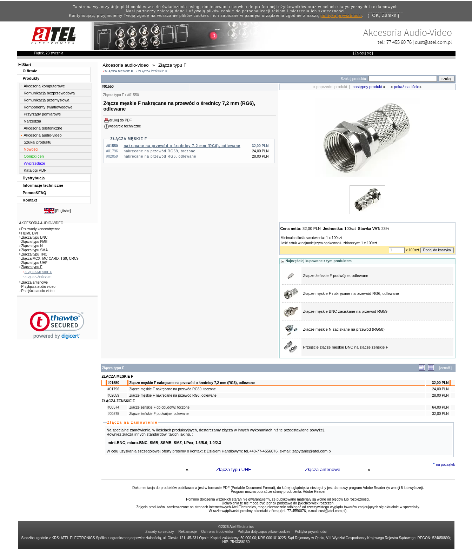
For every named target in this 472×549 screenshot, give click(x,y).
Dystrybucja (34, 178)
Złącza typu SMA (33, 250)
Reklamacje (187, 532)
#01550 (113, 383)
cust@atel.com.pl (433, 42)
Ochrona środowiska (217, 532)
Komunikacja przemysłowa (46, 100)
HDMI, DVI (28, 233)
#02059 (113, 395)
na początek (445, 465)
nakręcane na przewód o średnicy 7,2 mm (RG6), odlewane (182, 146)
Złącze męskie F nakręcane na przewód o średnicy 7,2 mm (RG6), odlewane (191, 383)
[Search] (402, 79)
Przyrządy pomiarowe (42, 114)
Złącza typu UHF (233, 469)
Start (26, 64)
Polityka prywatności (311, 532)
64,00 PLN (440, 407)
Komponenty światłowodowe (48, 107)
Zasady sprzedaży (159, 532)
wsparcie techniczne (125, 126)
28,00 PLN (440, 395)
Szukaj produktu (38, 142)
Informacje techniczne (43, 185)
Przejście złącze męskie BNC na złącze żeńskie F (345, 347)
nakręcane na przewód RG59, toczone (160, 151)
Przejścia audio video (37, 291)
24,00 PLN (440, 389)
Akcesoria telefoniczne (43, 128)
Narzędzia (32, 121)
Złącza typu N (31, 246)
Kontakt (30, 200)
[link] (57, 325)
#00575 (113, 414)
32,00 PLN (440, 383)
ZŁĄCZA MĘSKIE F (119, 71)
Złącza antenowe (322, 469)
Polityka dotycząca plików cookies (264, 532)
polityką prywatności (341, 15)
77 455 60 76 (399, 42)
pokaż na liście (406, 87)
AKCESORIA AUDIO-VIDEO (41, 223)
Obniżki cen (34, 156)
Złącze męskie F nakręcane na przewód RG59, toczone (172, 389)
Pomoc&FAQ (34, 193)
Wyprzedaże (34, 163)
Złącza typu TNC (33, 254)
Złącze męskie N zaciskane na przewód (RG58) (344, 329)
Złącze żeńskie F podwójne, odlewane (335, 275)
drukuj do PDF (120, 120)
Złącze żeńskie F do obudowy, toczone (159, 407)
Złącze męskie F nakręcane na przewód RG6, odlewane (351, 293)
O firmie (30, 71)
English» (62, 211)
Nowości (31, 149)
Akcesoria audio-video (43, 135)
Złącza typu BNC (33, 237)
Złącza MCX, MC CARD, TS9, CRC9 (49, 258)
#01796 (113, 389)
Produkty (31, 78)
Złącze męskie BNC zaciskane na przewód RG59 (345, 311)
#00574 (113, 407)
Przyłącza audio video (37, 287)
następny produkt (367, 87)
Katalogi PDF (35, 170)
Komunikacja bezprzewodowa (49, 93)
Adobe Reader (314, 492)
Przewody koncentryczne (39, 229)
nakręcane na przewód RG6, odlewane (160, 156)
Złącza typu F (30, 267)
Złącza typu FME (33, 242)
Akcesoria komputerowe (44, 86)
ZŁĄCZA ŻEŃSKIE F (152, 71)
